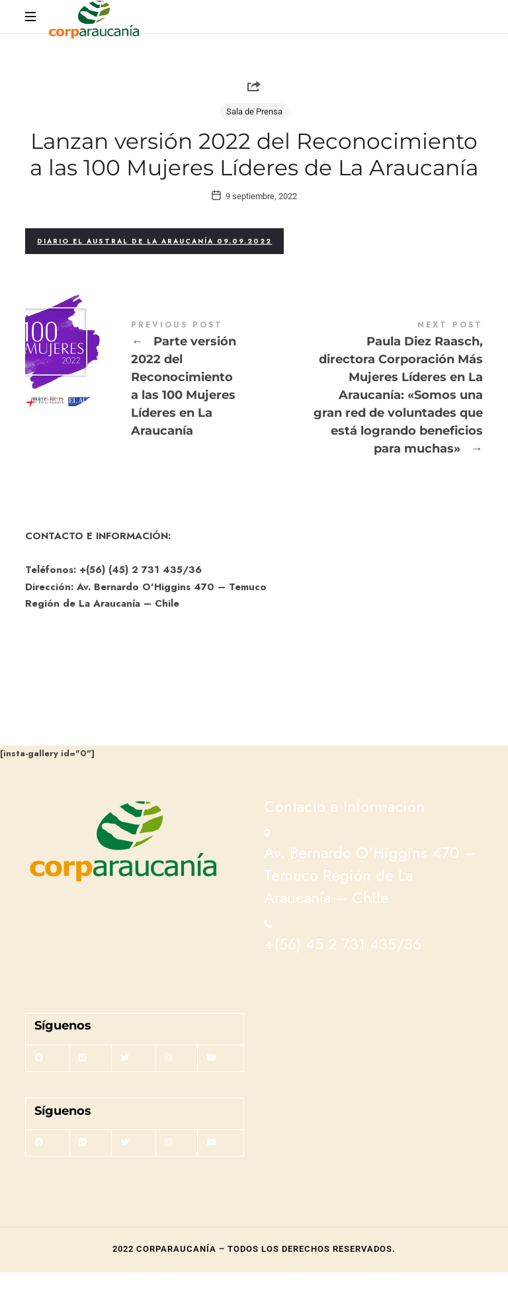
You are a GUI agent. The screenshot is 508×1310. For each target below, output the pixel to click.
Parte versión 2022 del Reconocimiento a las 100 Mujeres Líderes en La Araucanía (139, 418)
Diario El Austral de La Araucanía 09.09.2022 (154, 279)
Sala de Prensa (254, 111)
